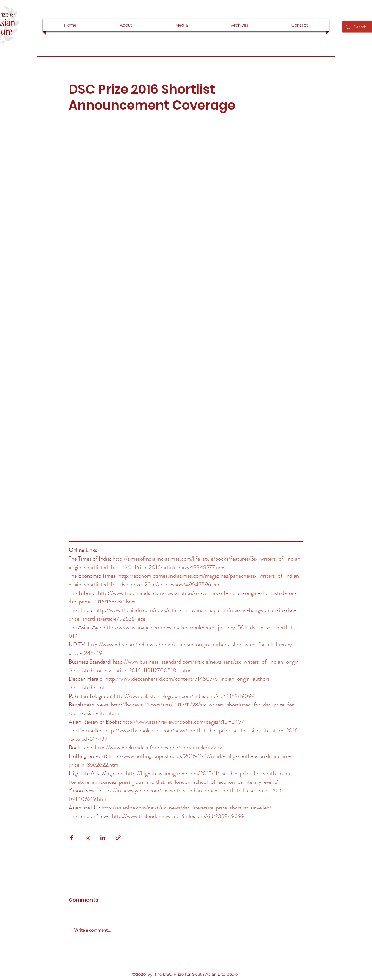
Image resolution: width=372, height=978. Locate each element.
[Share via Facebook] (72, 838)
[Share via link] (118, 838)
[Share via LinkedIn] (103, 838)
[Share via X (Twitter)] (87, 838)
